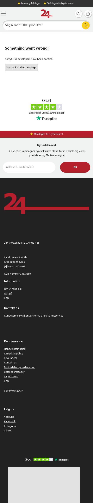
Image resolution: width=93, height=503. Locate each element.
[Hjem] (46, 13)
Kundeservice (55, 316)
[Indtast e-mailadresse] (29, 167)
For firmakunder (13, 391)
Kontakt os (10, 363)
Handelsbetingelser (15, 349)
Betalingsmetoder (14, 372)
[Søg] (47, 25)
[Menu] (3, 13)
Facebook (10, 421)
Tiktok (7, 430)
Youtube (9, 417)
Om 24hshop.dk (13, 289)
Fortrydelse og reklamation (19, 367)
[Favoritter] (78, 13)
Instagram (10, 426)
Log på (8, 293)
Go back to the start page (21, 67)
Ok (75, 167)
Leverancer (10, 358)
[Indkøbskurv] (88, 13)
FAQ (6, 298)
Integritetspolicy (13, 353)
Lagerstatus (11, 376)
